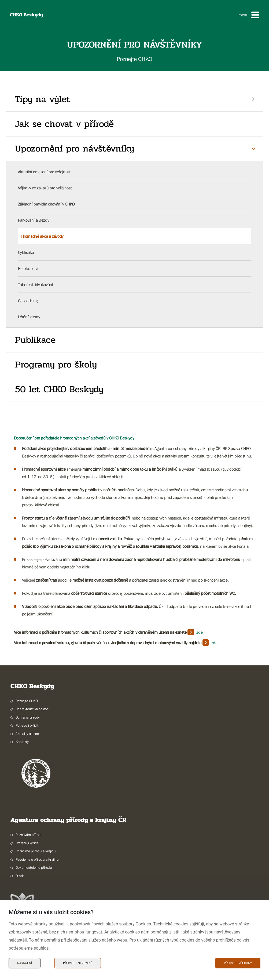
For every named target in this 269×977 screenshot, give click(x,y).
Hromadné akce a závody (42, 236)
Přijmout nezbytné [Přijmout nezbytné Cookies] (78, 963)
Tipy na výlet (42, 99)
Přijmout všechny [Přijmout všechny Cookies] (238, 963)
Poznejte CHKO (27, 701)
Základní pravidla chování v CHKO (46, 203)
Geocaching (28, 300)
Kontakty (22, 742)
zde (199, 632)
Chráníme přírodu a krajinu (36, 851)
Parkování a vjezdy (33, 220)
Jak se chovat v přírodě (64, 124)
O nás (20, 876)
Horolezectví (28, 268)
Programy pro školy (56, 365)
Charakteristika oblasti (32, 709)
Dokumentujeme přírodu (34, 867)
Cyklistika (26, 252)
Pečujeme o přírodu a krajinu (37, 859)
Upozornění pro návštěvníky (74, 149)
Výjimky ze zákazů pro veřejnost (45, 187)
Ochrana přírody (28, 717)
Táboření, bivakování (35, 284)
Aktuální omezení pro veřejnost (44, 171)
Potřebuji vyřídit (27, 725)
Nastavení (24, 963)
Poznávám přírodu (29, 834)
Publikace (35, 340)
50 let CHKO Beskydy (59, 389)
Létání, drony (29, 316)
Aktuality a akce (27, 733)
